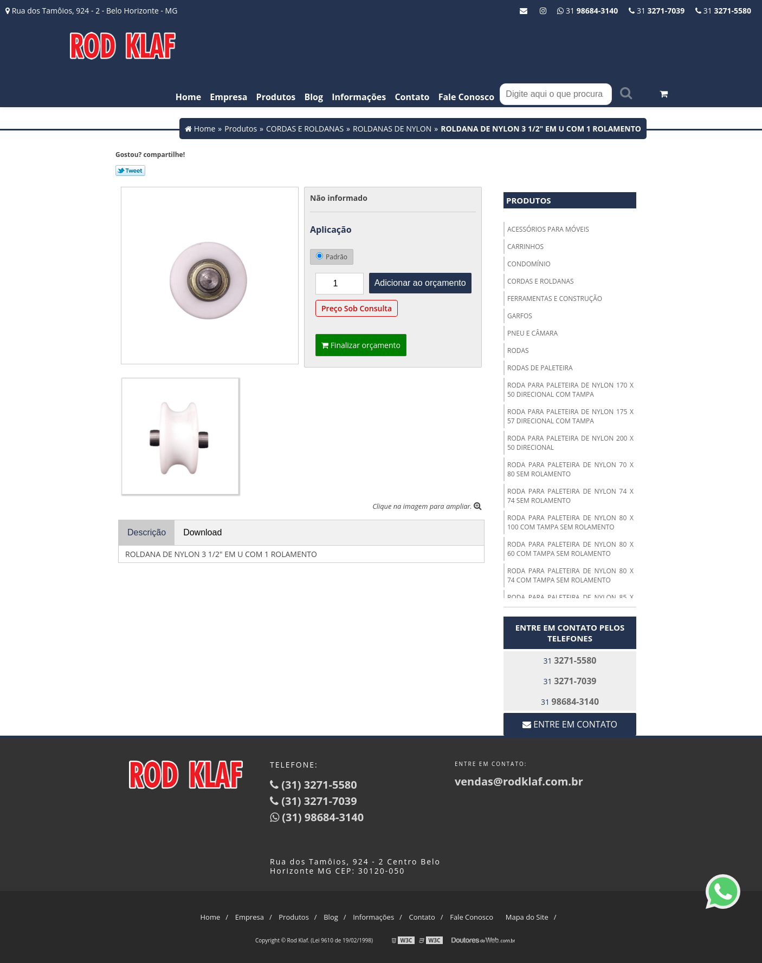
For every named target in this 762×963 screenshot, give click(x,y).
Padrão (331, 256)
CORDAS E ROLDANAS (540, 281)
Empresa (228, 97)
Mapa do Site (527, 917)
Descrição (146, 532)
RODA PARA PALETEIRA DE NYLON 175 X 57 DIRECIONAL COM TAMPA (570, 416)
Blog (313, 97)
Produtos (276, 97)
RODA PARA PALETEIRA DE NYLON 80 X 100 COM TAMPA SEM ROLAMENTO (570, 522)
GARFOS (519, 315)
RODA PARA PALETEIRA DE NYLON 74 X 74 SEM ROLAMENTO (570, 496)
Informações (359, 97)
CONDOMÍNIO (529, 263)
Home (188, 97)
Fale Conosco (466, 97)
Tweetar (130, 170)
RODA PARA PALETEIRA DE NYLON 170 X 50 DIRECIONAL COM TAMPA (570, 390)
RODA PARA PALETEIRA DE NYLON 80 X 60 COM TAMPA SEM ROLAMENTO (570, 549)
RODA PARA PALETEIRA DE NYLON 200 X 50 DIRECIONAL (570, 443)
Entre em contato (569, 724)
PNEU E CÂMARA (532, 333)
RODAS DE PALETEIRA (540, 367)
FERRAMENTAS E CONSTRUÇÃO (554, 298)
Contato (412, 97)
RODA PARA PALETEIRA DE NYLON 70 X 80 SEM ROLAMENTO (570, 469)
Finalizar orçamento (361, 345)
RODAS (518, 350)
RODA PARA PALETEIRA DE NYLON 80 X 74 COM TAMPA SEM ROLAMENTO (570, 575)
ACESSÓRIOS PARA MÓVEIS (548, 229)
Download (202, 532)
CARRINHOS (525, 246)
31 (723, 10)
